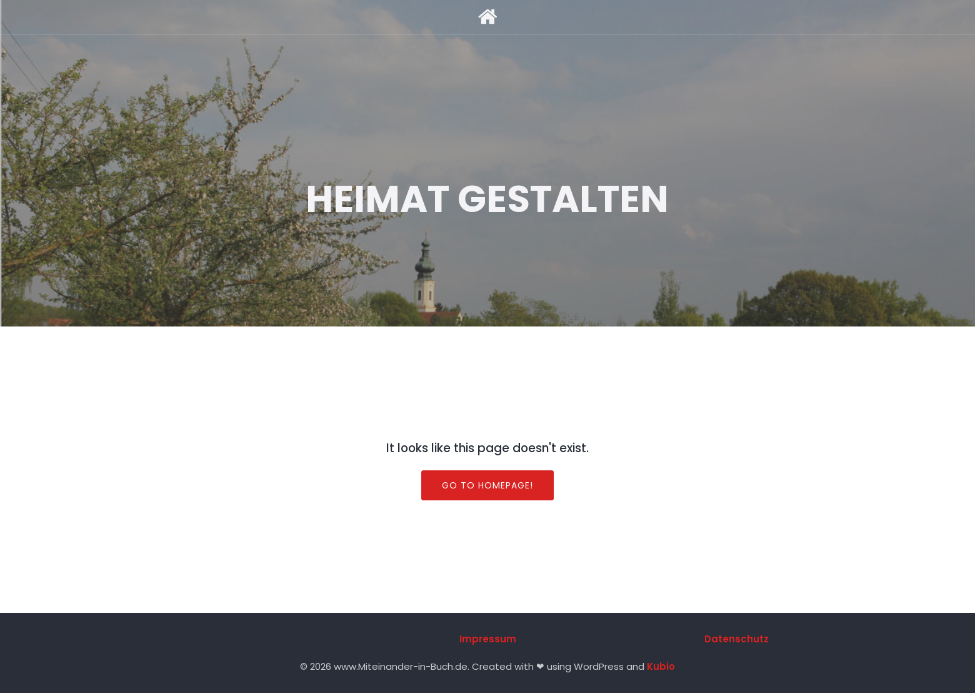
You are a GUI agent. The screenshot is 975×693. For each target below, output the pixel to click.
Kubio (661, 666)
